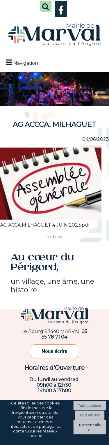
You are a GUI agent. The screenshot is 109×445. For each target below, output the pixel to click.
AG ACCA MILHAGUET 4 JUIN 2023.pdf (45, 225)
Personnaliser (90, 427)
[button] (45, 6)
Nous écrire (54, 351)
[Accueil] (54, 34)
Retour (54, 236)
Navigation (25, 63)
